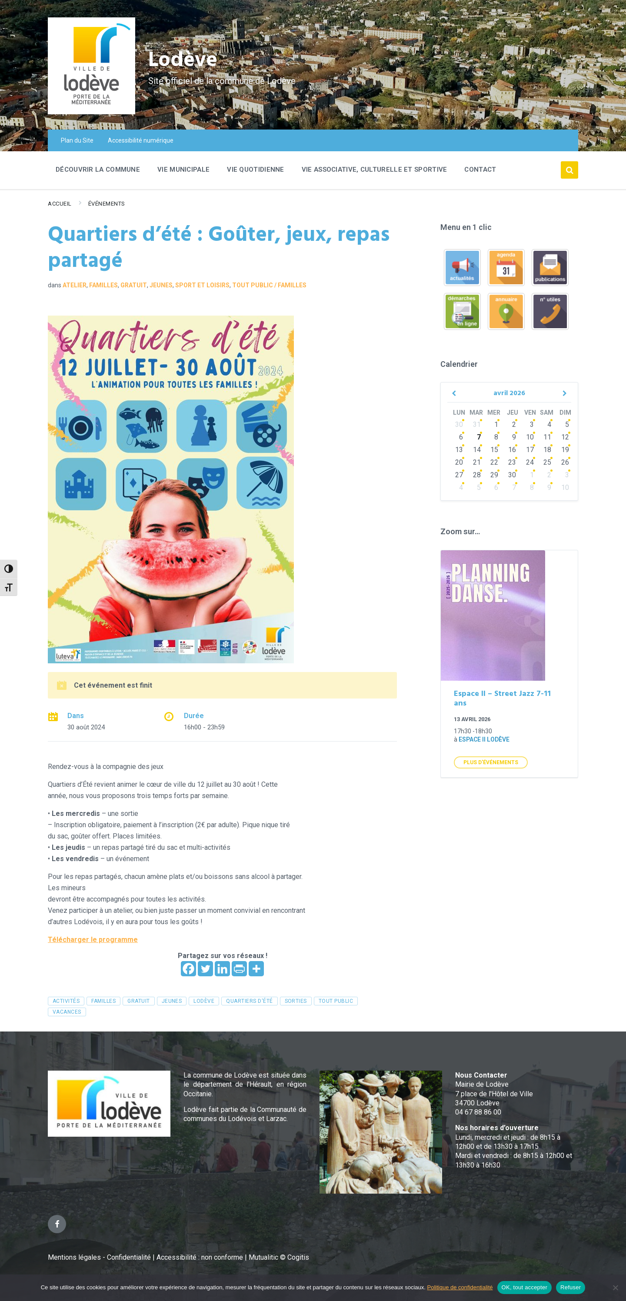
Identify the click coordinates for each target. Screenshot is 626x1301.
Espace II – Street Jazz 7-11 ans (502, 699)
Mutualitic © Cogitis (279, 1257)
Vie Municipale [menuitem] (183, 169)
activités (66, 1001)
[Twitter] (205, 968)
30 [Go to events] (459, 424)
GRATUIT (133, 285)
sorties (296, 1001)
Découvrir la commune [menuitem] (98, 169)
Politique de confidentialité (460, 1287)
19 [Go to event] (565, 450)
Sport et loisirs (202, 285)
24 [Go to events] (530, 462)
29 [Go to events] (494, 475)
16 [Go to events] (512, 450)
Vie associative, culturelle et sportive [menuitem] (374, 169)
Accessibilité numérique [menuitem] (140, 140)
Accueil (60, 203)
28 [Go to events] (477, 475)
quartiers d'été (249, 1001)
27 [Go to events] (459, 475)
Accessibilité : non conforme (200, 1257)
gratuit (138, 1001)
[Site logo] (91, 112)
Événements (106, 203)
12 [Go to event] (565, 437)
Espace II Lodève (484, 739)
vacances (67, 1012)
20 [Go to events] (459, 462)
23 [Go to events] (512, 462)
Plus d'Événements (490, 762)
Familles (103, 285)
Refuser (570, 1287)
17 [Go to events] (530, 450)
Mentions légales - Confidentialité (99, 1257)
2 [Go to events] (514, 424)
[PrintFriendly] (239, 968)
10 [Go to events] (530, 437)
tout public (336, 1001)
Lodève (182, 61)
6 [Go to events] (461, 437)
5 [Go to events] (479, 487)
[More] (256, 968)
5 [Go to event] (567, 424)
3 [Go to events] (532, 424)
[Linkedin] (222, 968)
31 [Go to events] (477, 424)
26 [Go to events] (565, 462)
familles (103, 1001)
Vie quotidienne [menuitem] (255, 169)
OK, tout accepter (524, 1287)
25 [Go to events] (547, 462)
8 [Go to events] (496, 437)
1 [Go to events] (496, 424)
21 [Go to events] (477, 462)
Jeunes (161, 285)
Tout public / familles (269, 285)
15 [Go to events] (494, 450)
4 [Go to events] (549, 424)
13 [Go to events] (459, 450)
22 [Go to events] (494, 462)
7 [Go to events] (479, 437)
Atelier (75, 285)
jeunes (172, 1001)
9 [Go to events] (514, 437)
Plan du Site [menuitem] (77, 140)
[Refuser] (615, 1287)
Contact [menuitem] (480, 169)
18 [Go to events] (547, 450)
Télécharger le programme (93, 939)
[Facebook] (188, 968)
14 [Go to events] (477, 450)
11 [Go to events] (547, 437)
